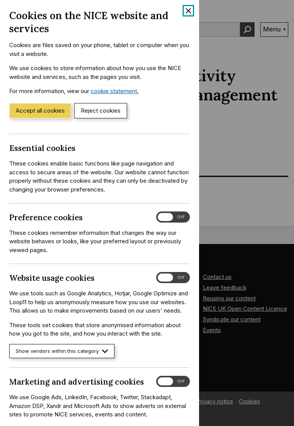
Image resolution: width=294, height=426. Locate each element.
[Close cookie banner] (188, 10)
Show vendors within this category (62, 351)
